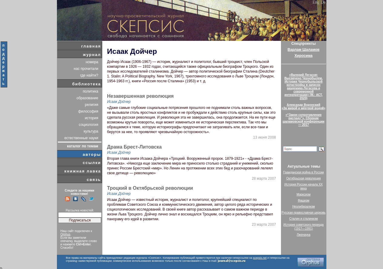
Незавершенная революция (140, 96)
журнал (92, 54)
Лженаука (303, 234)
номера (92, 62)
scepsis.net (260, 257)
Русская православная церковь (304, 212)
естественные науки (81, 138)
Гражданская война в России (303, 172)
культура (91, 131)
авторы (92, 154)
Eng (315, 2)
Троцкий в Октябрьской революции (150, 188)
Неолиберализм (303, 206)
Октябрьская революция (303, 178)
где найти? (89, 75)
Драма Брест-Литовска (134, 147)
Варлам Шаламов (303, 50)
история (91, 118)
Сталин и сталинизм (303, 218)
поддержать (3, 64)
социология (88, 125)
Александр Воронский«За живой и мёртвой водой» (303, 106)
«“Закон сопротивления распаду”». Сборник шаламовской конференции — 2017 (304, 119)
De (323, 2)
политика (90, 91)
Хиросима (303, 56)
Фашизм (303, 200)
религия (91, 105)
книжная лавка (82, 171)
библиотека (86, 84)
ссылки (92, 162)
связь (94, 179)
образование (87, 98)
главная (91, 46)
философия (88, 111)
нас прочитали (86, 69)
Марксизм (303, 194)
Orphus (66, 234)
